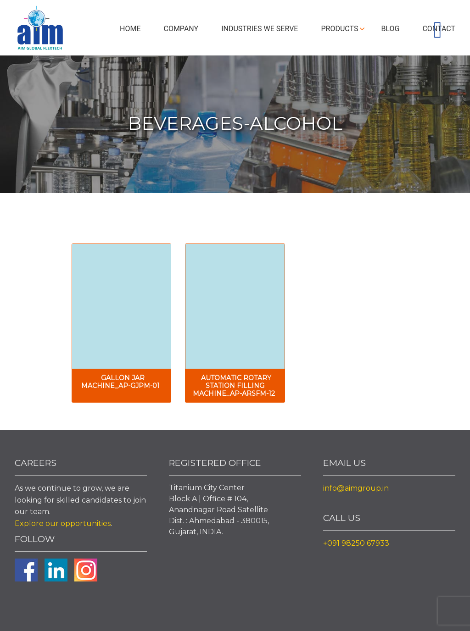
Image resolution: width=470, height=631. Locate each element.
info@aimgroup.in (356, 488)
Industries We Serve (259, 28)
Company (180, 28)
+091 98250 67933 (356, 543)
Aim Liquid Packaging (40, 30)
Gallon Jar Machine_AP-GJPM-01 (120, 382)
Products (339, 28)
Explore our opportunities (63, 523)
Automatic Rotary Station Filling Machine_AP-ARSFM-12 (234, 386)
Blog (390, 28)
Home (130, 28)
